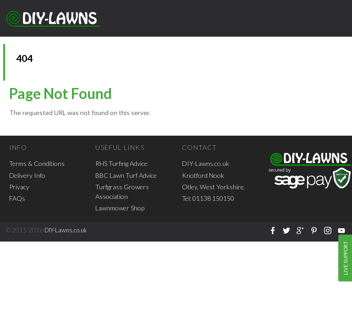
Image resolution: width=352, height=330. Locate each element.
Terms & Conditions (37, 163)
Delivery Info (27, 175)
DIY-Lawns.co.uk (205, 163)
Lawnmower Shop (119, 208)
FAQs (17, 198)
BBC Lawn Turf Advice (126, 175)
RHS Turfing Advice (121, 163)
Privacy (19, 187)
